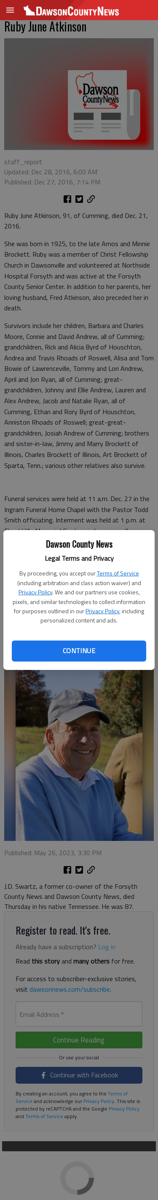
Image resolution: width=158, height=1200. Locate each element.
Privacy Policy (35, 592)
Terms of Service (118, 573)
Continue (79, 651)
